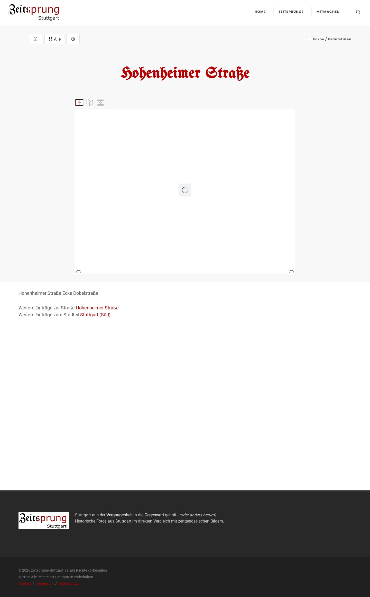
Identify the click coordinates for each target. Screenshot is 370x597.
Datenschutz (68, 583)
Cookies (25, 583)
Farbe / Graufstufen (332, 39)
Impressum (45, 583)
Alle (54, 39)
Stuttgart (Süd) (95, 314)
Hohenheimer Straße (97, 307)
